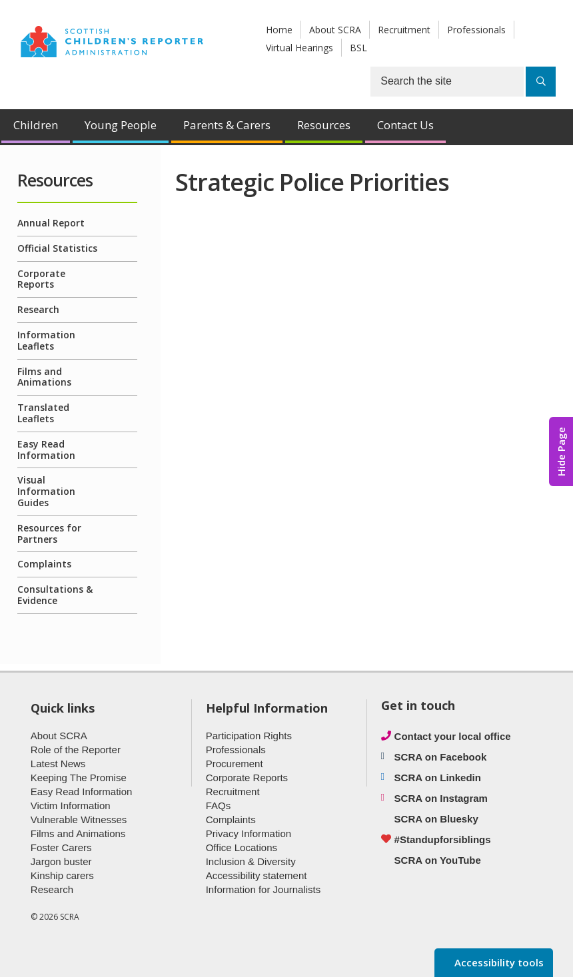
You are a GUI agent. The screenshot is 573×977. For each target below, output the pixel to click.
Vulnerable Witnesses (79, 819)
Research (38, 309)
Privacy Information (248, 833)
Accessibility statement (256, 875)
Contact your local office (452, 736)
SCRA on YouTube (437, 860)
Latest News (58, 763)
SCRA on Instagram (441, 798)
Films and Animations (44, 377)
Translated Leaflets (43, 413)
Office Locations (241, 847)
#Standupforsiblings (442, 839)
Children (35, 125)
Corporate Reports (41, 279)
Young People (121, 125)
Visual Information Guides (46, 491)
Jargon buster (61, 861)
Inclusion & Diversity (251, 861)
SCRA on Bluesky (436, 818)
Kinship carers (62, 875)
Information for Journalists (263, 889)
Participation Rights (249, 735)
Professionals (476, 29)
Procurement (234, 763)
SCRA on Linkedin (437, 777)
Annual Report (51, 222)
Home (279, 29)
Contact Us (405, 125)
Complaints (44, 563)
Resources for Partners (49, 533)
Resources (323, 125)
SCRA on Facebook (440, 757)
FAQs (218, 805)
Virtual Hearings (299, 47)
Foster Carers (61, 847)
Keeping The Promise (79, 777)
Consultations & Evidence (55, 595)
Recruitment (404, 29)
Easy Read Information (46, 450)
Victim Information (71, 805)
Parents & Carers (227, 125)
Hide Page (561, 451)
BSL (358, 47)
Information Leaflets (46, 340)
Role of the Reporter (76, 749)
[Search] (541, 82)
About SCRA (335, 29)
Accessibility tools (498, 962)
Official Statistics (57, 248)
